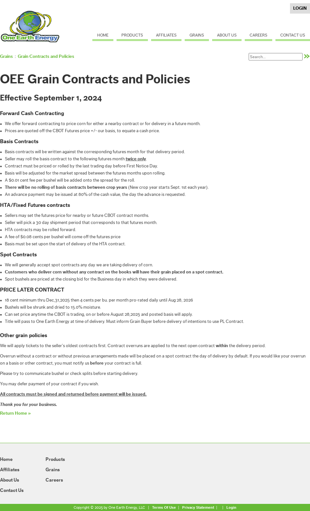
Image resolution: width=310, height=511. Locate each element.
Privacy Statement (198, 507)
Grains (197, 35)
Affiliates (166, 35)
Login (300, 8)
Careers (258, 35)
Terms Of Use (164, 507)
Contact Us (292, 35)
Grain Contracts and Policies (46, 56)
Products (132, 35)
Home (102, 35)
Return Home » (15, 413)
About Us (227, 35)
